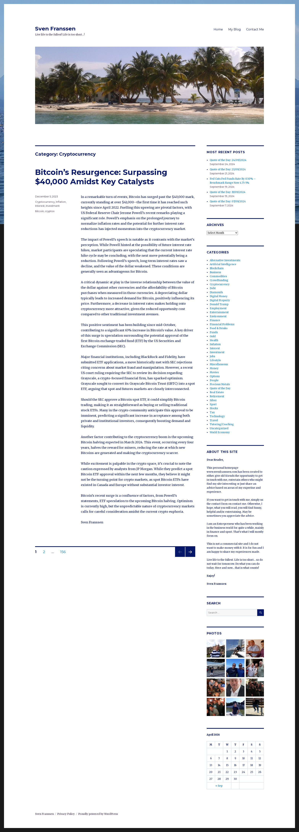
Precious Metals (220, 384)
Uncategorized (219, 428)
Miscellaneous (219, 364)
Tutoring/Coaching (222, 424)
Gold (213, 336)
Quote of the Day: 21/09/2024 (228, 169)
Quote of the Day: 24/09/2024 (228, 160)
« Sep (219, 785)
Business (215, 272)
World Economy (220, 432)
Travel (214, 420)
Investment (53, 205)
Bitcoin (39, 211)
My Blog (234, 29)
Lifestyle (215, 360)
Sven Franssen (55, 28)
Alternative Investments (225, 260)
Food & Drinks (218, 328)
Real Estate (217, 392)
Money (214, 368)
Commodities (218, 276)
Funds (214, 332)
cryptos (49, 211)
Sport (213, 404)
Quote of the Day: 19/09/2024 (227, 192)
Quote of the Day (220, 388)
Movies (214, 372)
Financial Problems (222, 324)
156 (64, 552)
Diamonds (216, 292)
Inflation (61, 201)
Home (218, 29)
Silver (213, 400)
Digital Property (220, 300)
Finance (215, 320)
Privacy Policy (66, 814)
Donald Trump (219, 304)
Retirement (217, 396)
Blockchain (216, 268)
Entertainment (219, 312)
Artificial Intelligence (223, 264)
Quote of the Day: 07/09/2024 (228, 201)
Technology (217, 416)
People (214, 380)
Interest (40, 205)
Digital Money (218, 296)
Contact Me (255, 29)
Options (215, 376)
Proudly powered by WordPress (98, 814)
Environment (218, 316)
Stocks (214, 408)
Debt (213, 288)
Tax (212, 412)
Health (214, 340)
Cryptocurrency (45, 201)
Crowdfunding (219, 280)
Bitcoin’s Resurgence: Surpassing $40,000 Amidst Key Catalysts (101, 176)
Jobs (212, 356)
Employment (218, 308)
